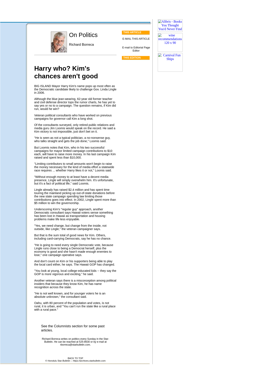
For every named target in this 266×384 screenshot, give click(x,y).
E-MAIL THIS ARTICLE (136, 38)
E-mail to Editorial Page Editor (136, 49)
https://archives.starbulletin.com (89, 360)
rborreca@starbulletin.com (75, 344)
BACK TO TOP (75, 358)
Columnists (62, 326)
